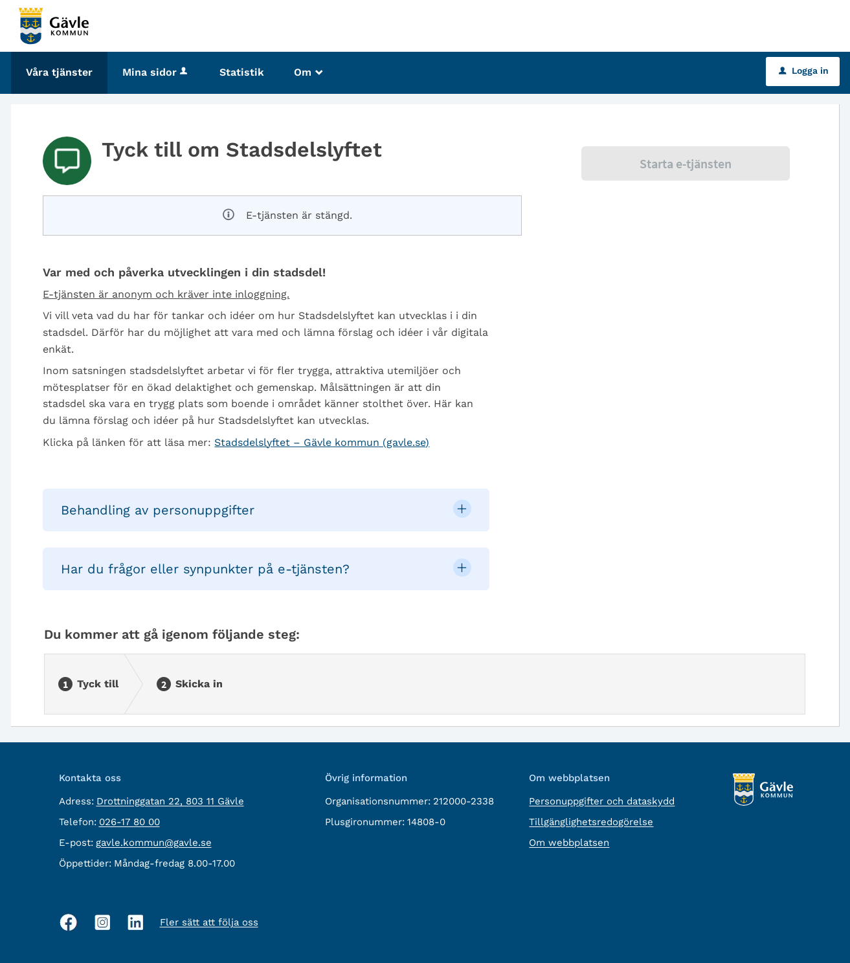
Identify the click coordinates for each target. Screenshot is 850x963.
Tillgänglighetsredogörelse (591, 822)
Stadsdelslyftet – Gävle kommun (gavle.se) (321, 442)
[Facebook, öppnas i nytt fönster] (68, 922)
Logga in (804, 70)
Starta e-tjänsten (686, 163)
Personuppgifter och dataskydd (602, 801)
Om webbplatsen (569, 842)
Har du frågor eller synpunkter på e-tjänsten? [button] (205, 569)
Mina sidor (156, 72)
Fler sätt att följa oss (209, 922)
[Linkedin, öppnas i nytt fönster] (135, 922)
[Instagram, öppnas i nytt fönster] (102, 922)
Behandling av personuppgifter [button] (157, 510)
